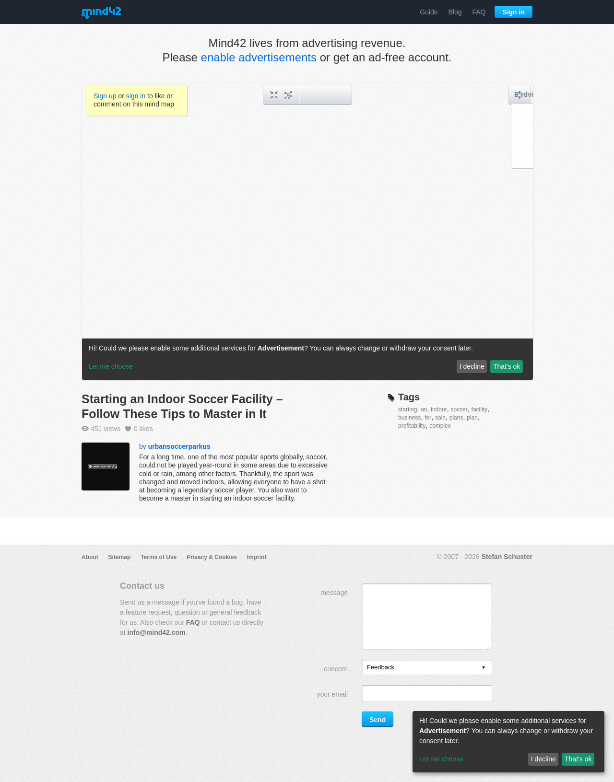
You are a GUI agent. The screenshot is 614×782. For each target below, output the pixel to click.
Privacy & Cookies (212, 557)
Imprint (257, 557)
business (409, 417)
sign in (135, 96)
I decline (543, 759)
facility (479, 409)
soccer (458, 409)
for (428, 417)
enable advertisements (259, 57)
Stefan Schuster (506, 556)
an (424, 409)
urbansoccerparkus (179, 446)
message (334, 592)
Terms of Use (159, 557)
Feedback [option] (380, 667)
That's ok (578, 759)
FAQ (478, 12)
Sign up (105, 96)
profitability (411, 425)
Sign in (513, 12)
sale (440, 417)
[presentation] (483, 668)
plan (472, 417)
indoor (439, 409)
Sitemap (119, 557)
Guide (428, 12)
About (90, 557)
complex (440, 425)
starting (407, 409)
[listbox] (427, 667)
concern (336, 669)
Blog (455, 12)
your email (332, 694)
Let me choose (441, 759)
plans (456, 417)
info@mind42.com (157, 632)
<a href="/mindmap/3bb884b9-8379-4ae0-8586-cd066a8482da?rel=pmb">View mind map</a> (307, 231)
